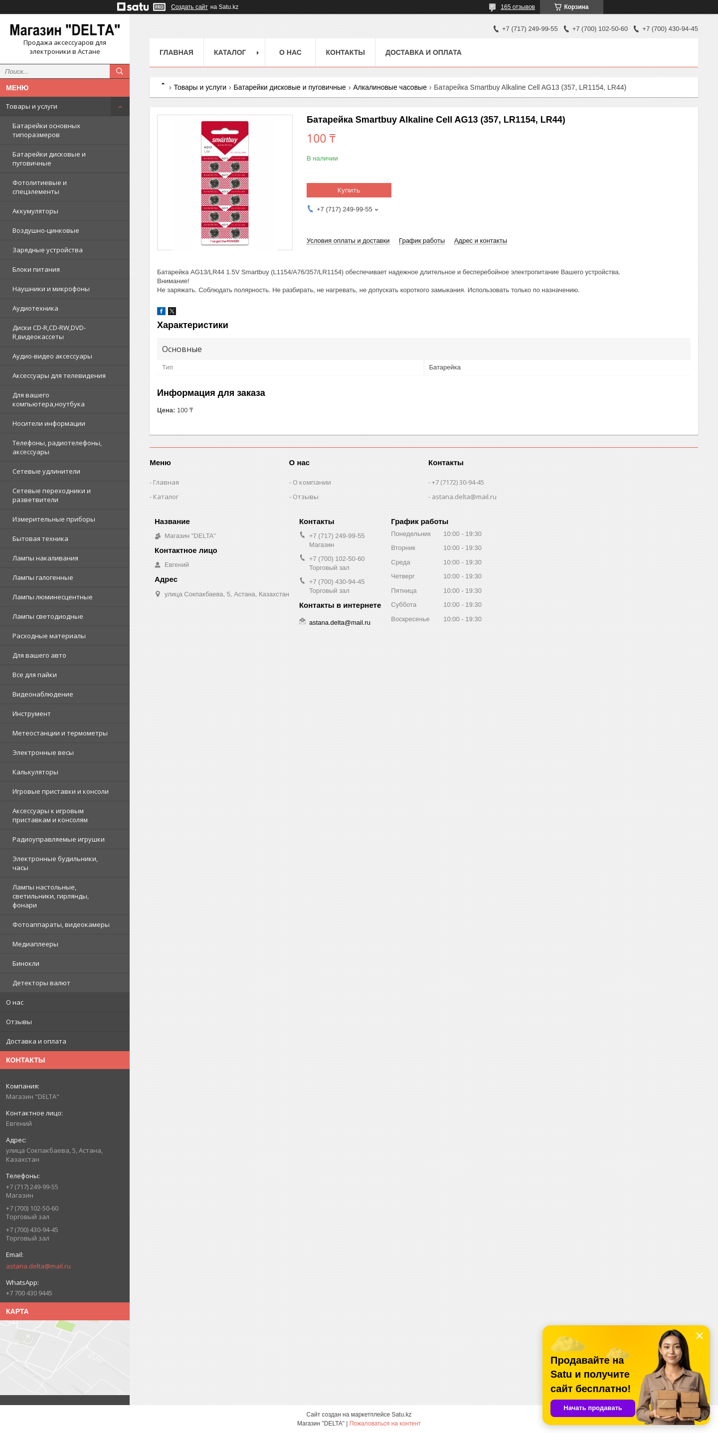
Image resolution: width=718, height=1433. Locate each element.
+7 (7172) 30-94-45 (458, 482)
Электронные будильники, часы (55, 863)
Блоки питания (36, 269)
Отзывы (19, 1021)
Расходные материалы (49, 635)
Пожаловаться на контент (385, 1423)
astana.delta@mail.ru (38, 1265)
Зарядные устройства (47, 249)
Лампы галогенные (42, 577)
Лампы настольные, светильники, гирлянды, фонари (50, 896)
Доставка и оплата (36, 1041)
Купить (349, 189)
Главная (176, 52)
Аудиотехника (35, 308)
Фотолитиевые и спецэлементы (39, 187)
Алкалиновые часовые (390, 87)
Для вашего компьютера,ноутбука (48, 399)
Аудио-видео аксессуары (52, 356)
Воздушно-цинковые (45, 230)
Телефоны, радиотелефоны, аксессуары (57, 447)
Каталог (230, 52)
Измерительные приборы (53, 519)
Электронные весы (43, 752)
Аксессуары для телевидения (59, 375)
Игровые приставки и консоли (60, 791)
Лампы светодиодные (47, 616)
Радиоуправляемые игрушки (58, 839)
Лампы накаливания (45, 557)
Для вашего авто (39, 655)
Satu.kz (401, 1414)
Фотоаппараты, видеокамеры (61, 924)
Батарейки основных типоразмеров (46, 130)
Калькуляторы (35, 771)
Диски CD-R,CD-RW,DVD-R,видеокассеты (49, 332)
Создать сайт (189, 6)
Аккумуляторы (35, 210)
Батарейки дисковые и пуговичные (49, 159)
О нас (14, 1002)
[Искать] (120, 71)
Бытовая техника (40, 538)
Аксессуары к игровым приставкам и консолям (50, 815)
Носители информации (48, 423)
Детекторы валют (41, 982)
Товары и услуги (31, 106)
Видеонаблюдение (42, 694)
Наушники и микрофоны (51, 288)
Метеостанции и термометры (60, 732)
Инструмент (31, 713)
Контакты (345, 52)
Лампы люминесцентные (52, 596)
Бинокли (25, 963)
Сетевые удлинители (46, 471)
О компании (312, 482)
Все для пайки (34, 674)
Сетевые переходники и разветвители (51, 495)
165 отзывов (518, 6)
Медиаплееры (35, 943)
